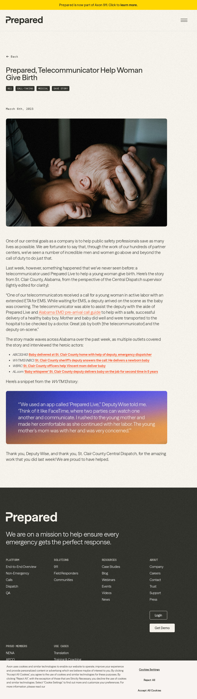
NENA (10, 653)
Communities (63, 580)
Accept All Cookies (149, 690)
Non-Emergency (17, 573)
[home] (24, 20)
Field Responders (66, 573)
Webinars (108, 580)
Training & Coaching (67, 659)
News (106, 599)
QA (8, 593)
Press (153, 599)
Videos (106, 593)
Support (155, 593)
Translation (61, 653)
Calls (9, 580)
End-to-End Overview (21, 567)
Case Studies (111, 567)
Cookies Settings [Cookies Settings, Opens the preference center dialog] (149, 669)
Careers (155, 573)
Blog (105, 573)
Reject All (149, 680)
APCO (10, 659)
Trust (153, 586)
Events (106, 586)
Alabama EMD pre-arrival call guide (70, 314)
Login (158, 615)
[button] (184, 20)
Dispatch (12, 586)
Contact (155, 580)
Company (157, 567)
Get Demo (162, 628)
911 (56, 567)
